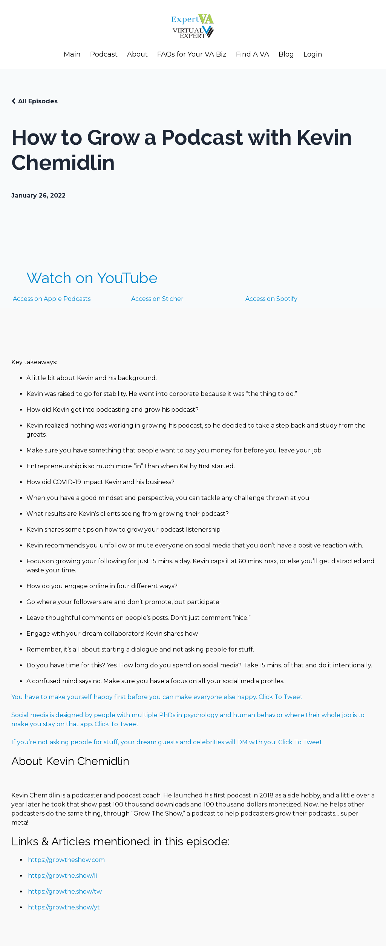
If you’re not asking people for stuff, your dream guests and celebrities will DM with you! (144, 742)
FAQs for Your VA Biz (192, 54)
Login (312, 54)
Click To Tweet (281, 697)
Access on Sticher (157, 298)
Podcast (104, 54)
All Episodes (38, 101)
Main (72, 54)
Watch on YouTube (92, 278)
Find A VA (252, 54)
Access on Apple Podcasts (50, 298)
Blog (286, 54)
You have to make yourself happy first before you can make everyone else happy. (135, 697)
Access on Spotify (271, 298)
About (137, 54)
